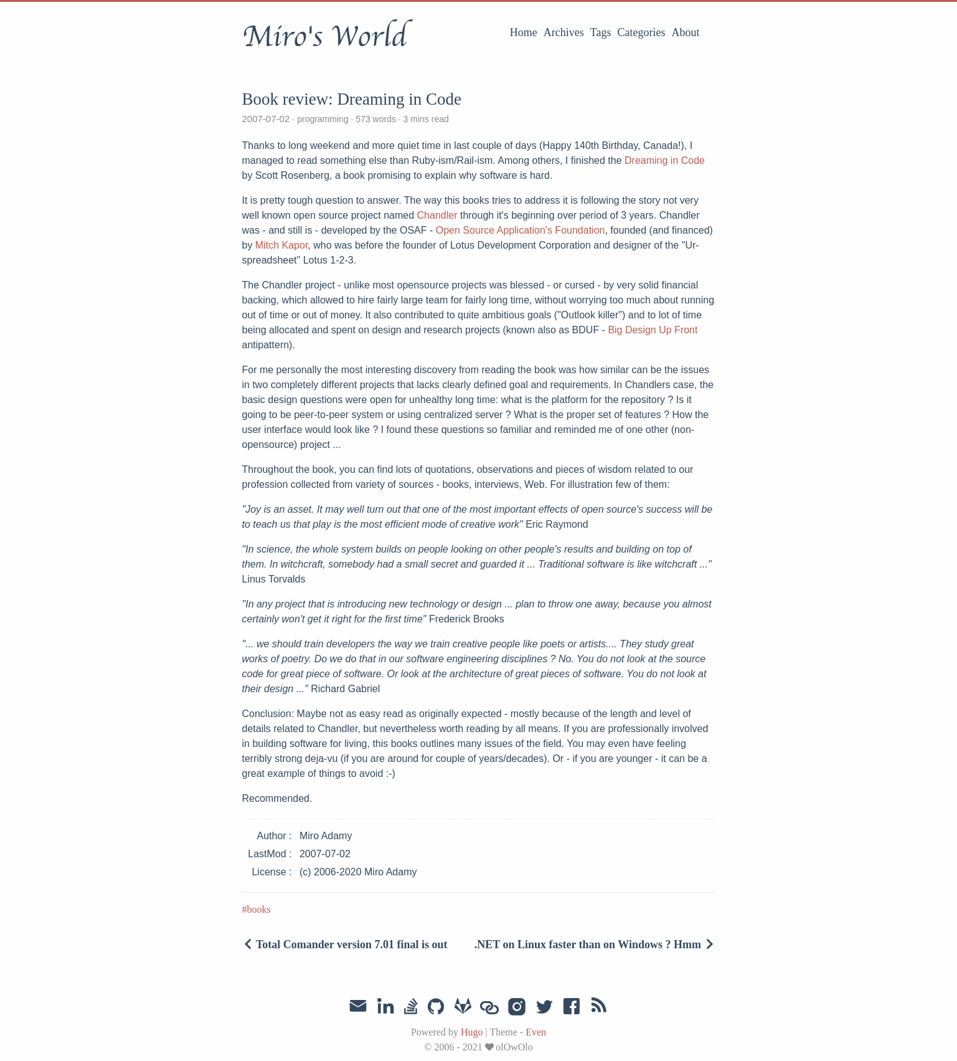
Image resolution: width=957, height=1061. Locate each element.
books (259, 909)
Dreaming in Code (665, 160)
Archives (564, 32)
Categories (642, 32)
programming (323, 119)
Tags (600, 32)
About (686, 32)
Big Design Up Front (652, 330)
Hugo (472, 1032)
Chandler (437, 215)
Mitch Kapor (281, 245)
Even (536, 1032)
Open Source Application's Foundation (520, 230)
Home (523, 32)
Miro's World (324, 37)
